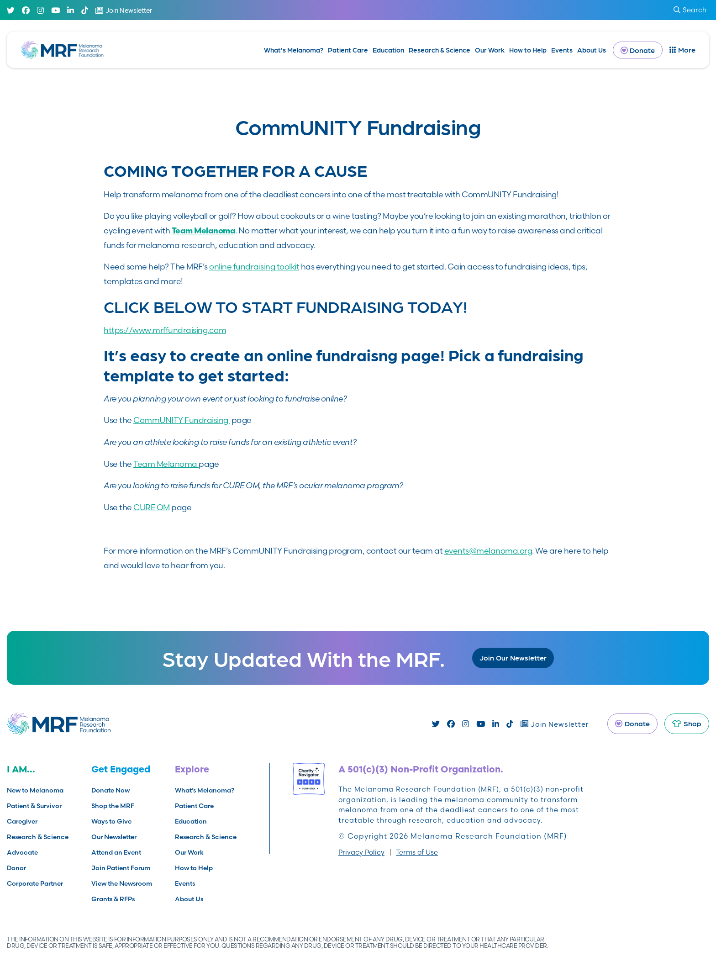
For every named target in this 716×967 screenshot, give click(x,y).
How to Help (528, 50)
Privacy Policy (361, 852)
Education (388, 50)
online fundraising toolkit (254, 266)
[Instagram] (40, 10)
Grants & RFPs (113, 899)
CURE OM (151, 507)
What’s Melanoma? (293, 50)
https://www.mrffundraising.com (165, 330)
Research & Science (439, 50)
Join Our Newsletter (513, 657)
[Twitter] (11, 10)
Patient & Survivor (34, 806)
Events (562, 50)
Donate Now (110, 790)
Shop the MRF (112, 806)
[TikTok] (84, 10)
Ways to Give (111, 821)
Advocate (22, 852)
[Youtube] (55, 10)
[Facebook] (26, 10)
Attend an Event (116, 852)
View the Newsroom (121, 883)
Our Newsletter (114, 837)
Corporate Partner (35, 883)
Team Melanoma (166, 464)
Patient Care (348, 50)
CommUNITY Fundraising (181, 420)
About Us (591, 50)
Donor (16, 868)
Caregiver (22, 821)
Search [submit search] (690, 9)
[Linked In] (70, 10)
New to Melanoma (35, 790)
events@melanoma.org (488, 550)
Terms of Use (417, 852)
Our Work (490, 50)
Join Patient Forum (120, 868)
